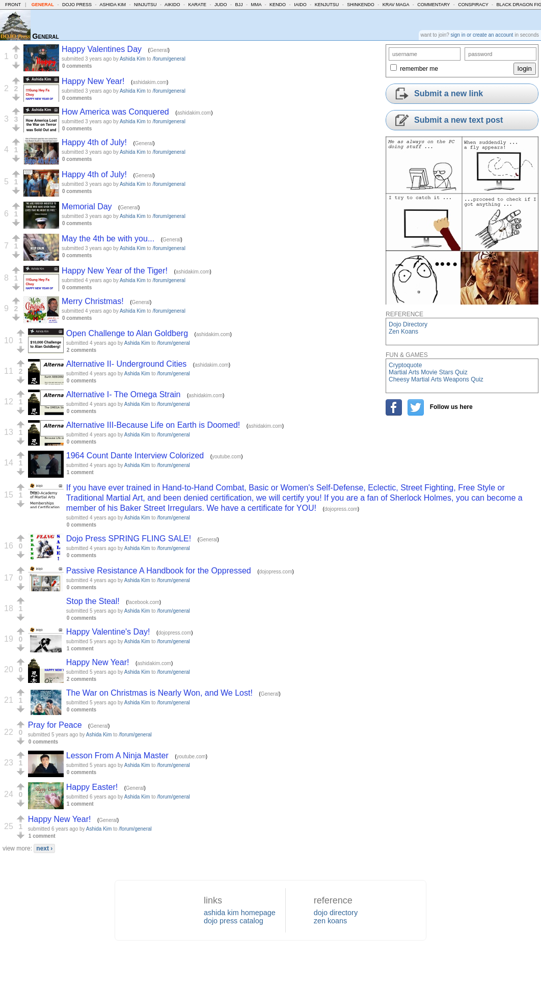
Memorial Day (87, 206)
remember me (419, 68)
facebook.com (143, 602)
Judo (220, 4)
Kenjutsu (327, 4)
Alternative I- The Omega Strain (123, 394)
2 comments (81, 350)
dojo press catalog (233, 921)
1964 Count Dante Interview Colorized (135, 455)
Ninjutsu (145, 4)
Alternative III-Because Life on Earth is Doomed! (153, 425)
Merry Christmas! (93, 301)
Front (13, 4)
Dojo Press (77, 4)
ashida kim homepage (240, 913)
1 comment (80, 472)
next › (44, 848)
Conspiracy (473, 4)
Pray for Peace (55, 725)
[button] (16, 48)
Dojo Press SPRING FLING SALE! (128, 538)
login (525, 68)
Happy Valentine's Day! (108, 631)
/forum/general (168, 59)
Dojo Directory (408, 324)
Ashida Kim (112, 4)
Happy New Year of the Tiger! (115, 270)
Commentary (433, 4)
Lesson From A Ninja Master (117, 755)
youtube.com (226, 456)
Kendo (277, 4)
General (43, 4)
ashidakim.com (149, 82)
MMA (256, 4)
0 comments (77, 66)
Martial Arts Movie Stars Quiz (428, 372)
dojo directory (336, 913)
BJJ (238, 4)
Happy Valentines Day (102, 49)
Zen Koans (403, 331)
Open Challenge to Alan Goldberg (127, 333)
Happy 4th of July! (94, 142)
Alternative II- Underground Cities (126, 364)
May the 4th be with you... (108, 238)
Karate (197, 4)
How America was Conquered (115, 111)
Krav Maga (396, 4)
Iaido (300, 4)
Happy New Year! (93, 81)
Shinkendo (360, 4)
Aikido (172, 4)
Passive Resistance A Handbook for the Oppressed (158, 570)
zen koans (330, 921)
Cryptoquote (405, 365)
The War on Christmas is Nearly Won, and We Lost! (159, 693)
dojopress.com (341, 509)
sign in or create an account (482, 35)
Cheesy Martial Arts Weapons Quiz (436, 379)
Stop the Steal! (93, 601)
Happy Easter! (92, 787)
